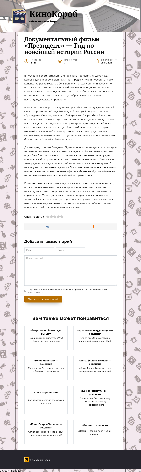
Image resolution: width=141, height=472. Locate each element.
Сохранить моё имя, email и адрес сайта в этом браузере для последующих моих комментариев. (67, 290)
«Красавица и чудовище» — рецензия (95, 332)
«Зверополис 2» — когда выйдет (45, 332)
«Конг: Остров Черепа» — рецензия (46, 425)
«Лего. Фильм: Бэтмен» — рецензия (95, 362)
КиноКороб (53, 14)
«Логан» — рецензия (95, 424)
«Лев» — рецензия (46, 392)
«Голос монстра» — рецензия (46, 362)
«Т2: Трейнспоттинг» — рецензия (95, 392)
